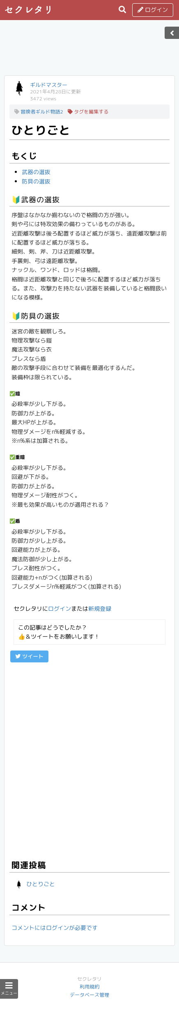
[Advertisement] (89, 50)
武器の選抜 (36, 172)
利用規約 (89, 986)
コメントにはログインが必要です (54, 928)
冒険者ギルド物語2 (38, 111)
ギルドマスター (48, 84)
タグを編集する (88, 111)
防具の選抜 (36, 181)
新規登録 (99, 608)
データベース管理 (89, 994)
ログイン (153, 10)
